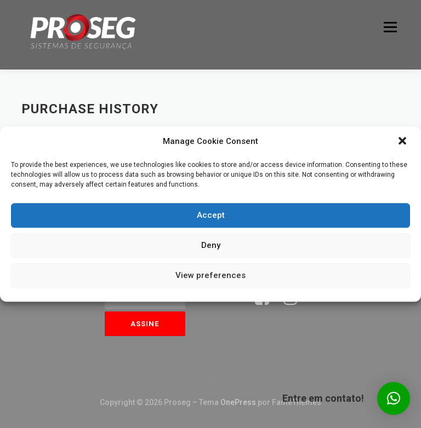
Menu (389, 27)
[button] (403, 141)
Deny (210, 245)
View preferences (210, 275)
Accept (211, 215)
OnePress (238, 402)
